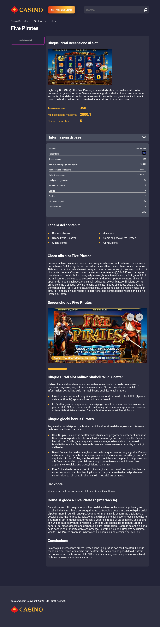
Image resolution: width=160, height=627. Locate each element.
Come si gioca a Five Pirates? (120, 237)
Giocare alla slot (61, 233)
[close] (144, 212)
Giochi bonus (59, 242)
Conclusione (110, 242)
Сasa (14, 21)
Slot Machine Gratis (61, 9)
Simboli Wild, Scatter (64, 237)
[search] (145, 9)
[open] (97, 137)
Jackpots (108, 233)
